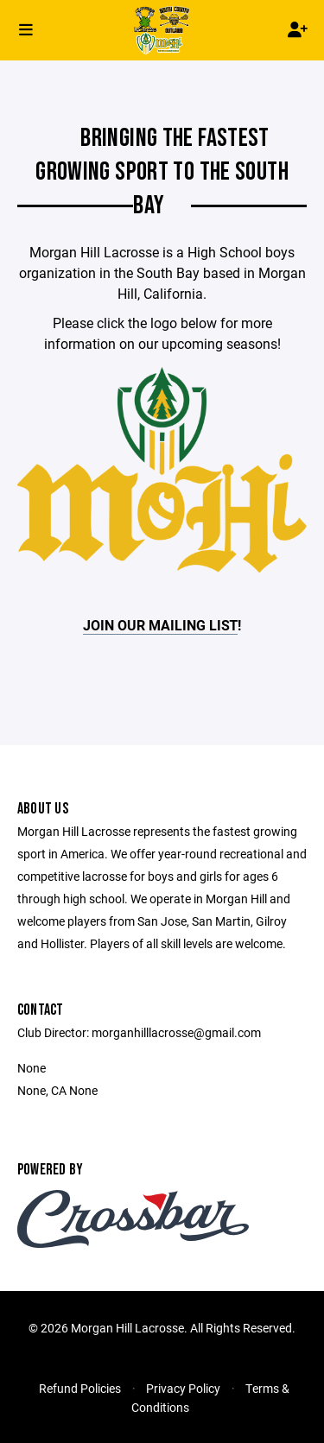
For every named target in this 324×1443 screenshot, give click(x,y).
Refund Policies (80, 1388)
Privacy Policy (183, 1388)
